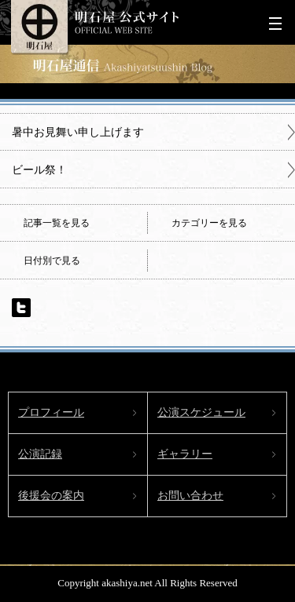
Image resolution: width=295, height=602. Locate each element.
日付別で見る (52, 260)
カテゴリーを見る (209, 222)
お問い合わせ (190, 496)
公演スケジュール (201, 412)
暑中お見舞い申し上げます (78, 132)
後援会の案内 (51, 496)
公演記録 (40, 454)
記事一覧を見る (57, 222)
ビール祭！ (39, 169)
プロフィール (51, 412)
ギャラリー (184, 454)
